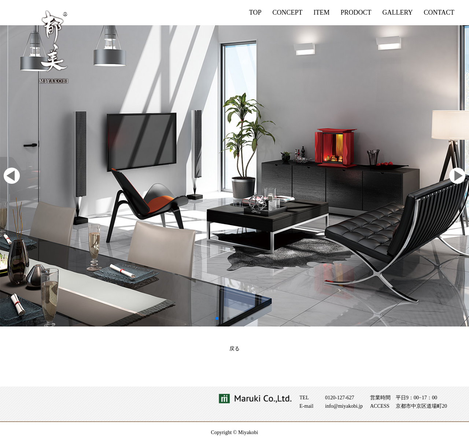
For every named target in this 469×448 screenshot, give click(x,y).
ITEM (321, 12)
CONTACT (439, 12)
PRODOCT (355, 12)
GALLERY (397, 12)
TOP (255, 12)
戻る (234, 348)
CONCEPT (287, 12)
